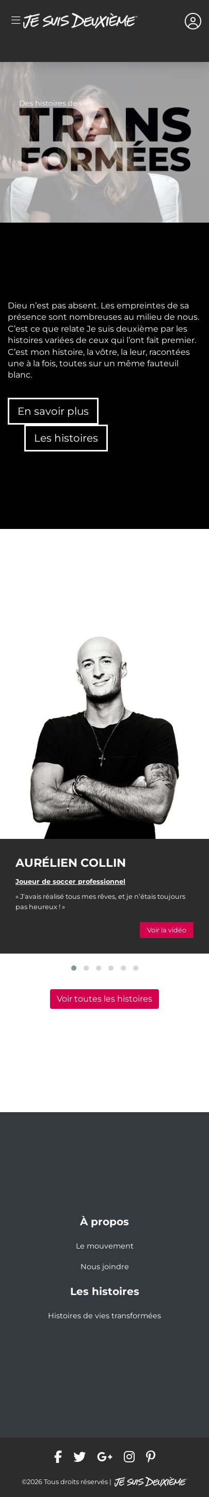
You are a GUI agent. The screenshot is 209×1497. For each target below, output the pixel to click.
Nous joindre (105, 1266)
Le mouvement (105, 1246)
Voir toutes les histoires (104, 999)
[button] (74, 968)
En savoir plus (53, 411)
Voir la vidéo (166, 930)
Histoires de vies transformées (104, 1315)
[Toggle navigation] (16, 20)
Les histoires (66, 438)
